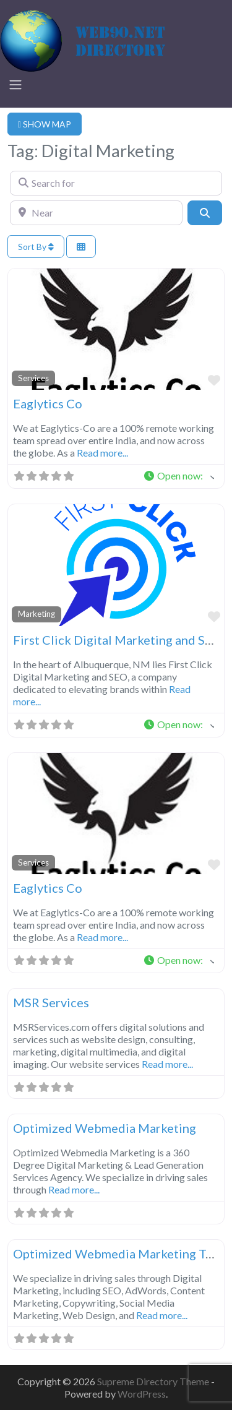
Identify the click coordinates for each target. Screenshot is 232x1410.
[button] (178, 476)
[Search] (204, 212)
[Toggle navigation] (15, 85)
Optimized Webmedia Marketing (104, 1127)
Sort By (36, 246)
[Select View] (81, 246)
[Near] (96, 212)
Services (33, 378)
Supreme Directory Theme (154, 1381)
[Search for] (116, 183)
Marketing (36, 614)
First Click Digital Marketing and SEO (117, 639)
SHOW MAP (44, 124)
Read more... (102, 452)
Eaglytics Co (47, 403)
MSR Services (51, 1002)
